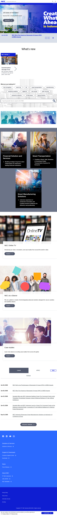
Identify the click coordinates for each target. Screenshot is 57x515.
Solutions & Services (7, 445)
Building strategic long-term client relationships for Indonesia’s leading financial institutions (14, 163)
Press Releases (6, 466)
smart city (18, 87)
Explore (8, 253)
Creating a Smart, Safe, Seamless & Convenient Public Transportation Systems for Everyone (44, 161)
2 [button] (6, 29)
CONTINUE (46, 513)
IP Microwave (29, 94)
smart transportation (37, 87)
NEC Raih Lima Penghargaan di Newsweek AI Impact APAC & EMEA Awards (33, 384)
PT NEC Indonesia (6, 475)
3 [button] (9, 29)
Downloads (4, 457)
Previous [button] (46, 38)
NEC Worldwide (6, 480)
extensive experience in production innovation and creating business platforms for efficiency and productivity (29, 202)
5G (26, 87)
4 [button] (12, 29)
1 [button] (3, 29)
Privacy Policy (6, 513)
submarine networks (17, 94)
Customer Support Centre (8, 454)
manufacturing (50, 87)
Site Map (4, 501)
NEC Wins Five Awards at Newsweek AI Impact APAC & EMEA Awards (31, 390)
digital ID (24, 91)
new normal (34, 91)
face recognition (7, 87)
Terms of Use (14, 513)
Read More (7, 20)
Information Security (6, 498)
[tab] (18, 369)
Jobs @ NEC (5, 478)
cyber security (45, 91)
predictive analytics (13, 91)
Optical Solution (41, 94)
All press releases (27, 423)
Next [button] (49, 38)
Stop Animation (19, 29)
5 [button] (15, 29)
